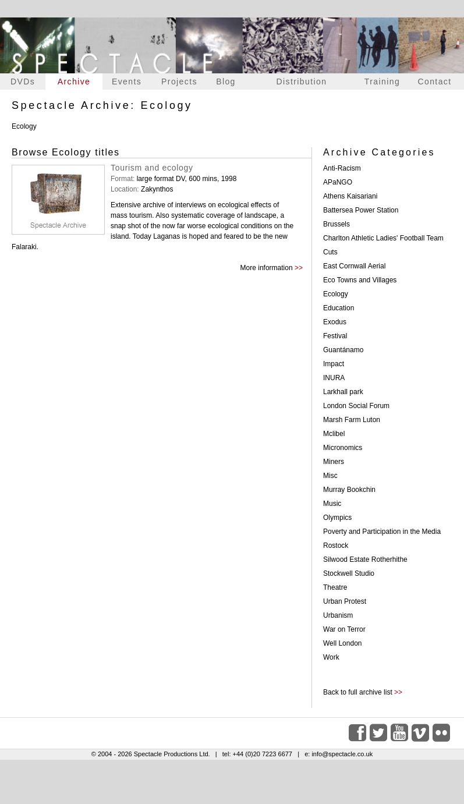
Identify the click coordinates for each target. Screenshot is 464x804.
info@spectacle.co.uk (342, 753)
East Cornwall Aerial (354, 266)
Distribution (302, 81)
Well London (342, 643)
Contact (434, 81)
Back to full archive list (357, 692)
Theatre (335, 587)
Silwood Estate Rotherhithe (365, 559)
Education (338, 308)
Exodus (334, 322)
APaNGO (337, 182)
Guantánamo (343, 350)
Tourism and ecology (152, 167)
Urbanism (338, 615)
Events (126, 81)
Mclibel (334, 434)
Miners (333, 462)
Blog (226, 81)
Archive (74, 81)
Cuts (330, 252)
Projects (179, 81)
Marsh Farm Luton (351, 420)
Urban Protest (344, 601)
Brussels (336, 224)
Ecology (335, 294)
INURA (334, 378)
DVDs (22, 81)
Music (332, 504)
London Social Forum (356, 406)
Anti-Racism (342, 168)
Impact (333, 364)
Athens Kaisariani (350, 196)
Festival (335, 336)
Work (331, 657)
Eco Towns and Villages (359, 280)
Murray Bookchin (349, 490)
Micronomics (342, 448)
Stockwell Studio (348, 573)
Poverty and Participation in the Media (382, 531)
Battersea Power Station (360, 210)
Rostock (335, 545)
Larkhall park (343, 392)
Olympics (337, 517)
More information (266, 268)
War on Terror (344, 629)
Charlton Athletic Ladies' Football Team (383, 238)
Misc (330, 476)
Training (382, 81)
